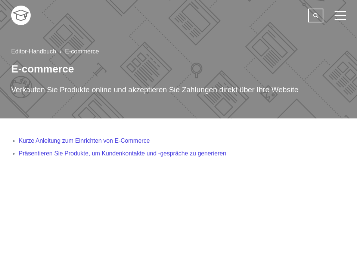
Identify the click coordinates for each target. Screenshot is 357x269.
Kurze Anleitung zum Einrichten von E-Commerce (84, 140)
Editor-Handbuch (33, 51)
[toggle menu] (340, 15)
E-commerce (82, 51)
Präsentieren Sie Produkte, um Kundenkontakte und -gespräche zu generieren (122, 153)
